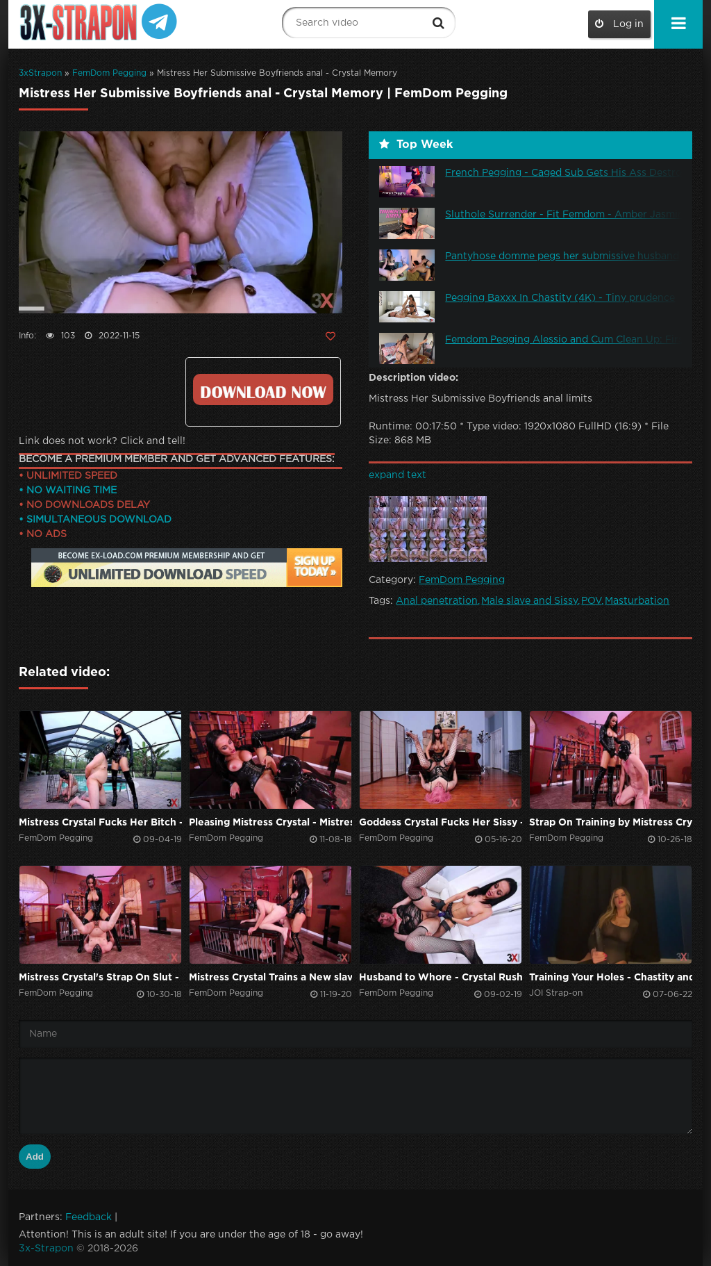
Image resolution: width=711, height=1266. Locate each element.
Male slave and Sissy (529, 601)
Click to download (263, 389)
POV (591, 601)
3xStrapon (40, 73)
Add (35, 1156)
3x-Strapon (46, 1248)
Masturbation (637, 601)
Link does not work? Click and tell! (102, 441)
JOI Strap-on (556, 993)
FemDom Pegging (109, 73)
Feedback (88, 1217)
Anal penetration (437, 601)
